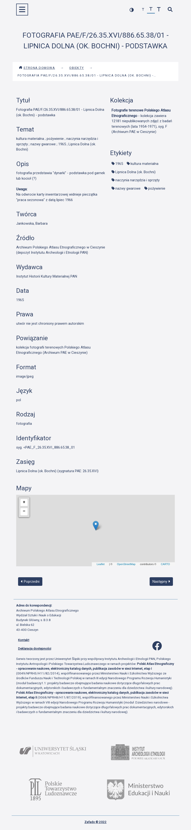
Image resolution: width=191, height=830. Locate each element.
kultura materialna (144, 164)
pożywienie (156, 188)
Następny (161, 581)
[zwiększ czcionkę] (159, 10)
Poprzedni (30, 581)
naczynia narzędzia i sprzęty (137, 180)
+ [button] (24, 502)
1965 (119, 164)
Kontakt (23, 640)
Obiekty (76, 68)
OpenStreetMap (126, 564)
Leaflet (101, 564)
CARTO (165, 564)
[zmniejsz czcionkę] (143, 10)
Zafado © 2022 (95, 822)
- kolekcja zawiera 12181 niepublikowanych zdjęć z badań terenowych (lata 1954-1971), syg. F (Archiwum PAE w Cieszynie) (142, 121)
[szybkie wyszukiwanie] (170, 10)
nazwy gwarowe (128, 188)
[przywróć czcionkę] (151, 10)
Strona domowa (37, 68)
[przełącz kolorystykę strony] (132, 10)
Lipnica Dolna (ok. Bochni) (135, 172)
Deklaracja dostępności (34, 648)
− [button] (24, 511)
